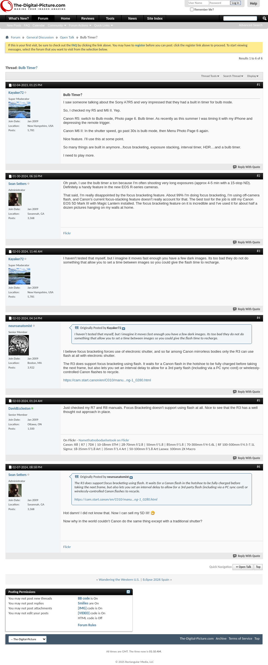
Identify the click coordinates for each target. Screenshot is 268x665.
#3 (258, 251)
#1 (258, 84)
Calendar (39, 25)
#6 (258, 467)
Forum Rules (87, 625)
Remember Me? (202, 9)
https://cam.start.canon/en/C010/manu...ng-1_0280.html (107, 380)
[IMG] (82, 608)
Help (253, 3)
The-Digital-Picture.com (196, 638)
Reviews (87, 18)
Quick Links (102, 25)
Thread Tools (209, 76)
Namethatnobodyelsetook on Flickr (104, 440)
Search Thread (232, 76)
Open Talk (67, 37)
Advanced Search (251, 25)
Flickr (67, 233)
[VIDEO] (84, 613)
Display (251, 76)
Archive (221, 638)
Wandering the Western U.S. (119, 579)
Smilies (83, 603)
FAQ (27, 25)
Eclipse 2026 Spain (156, 579)
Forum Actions (78, 25)
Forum (43, 18)
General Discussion (40, 37)
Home (65, 18)
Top (258, 567)
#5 (258, 400)
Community (55, 25)
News (132, 18)
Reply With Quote (246, 167)
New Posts (14, 25)
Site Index (155, 18)
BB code (84, 598)
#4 (258, 318)
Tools (110, 18)
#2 (258, 176)
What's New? (19, 18)
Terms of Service (240, 638)
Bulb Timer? (28, 67)
